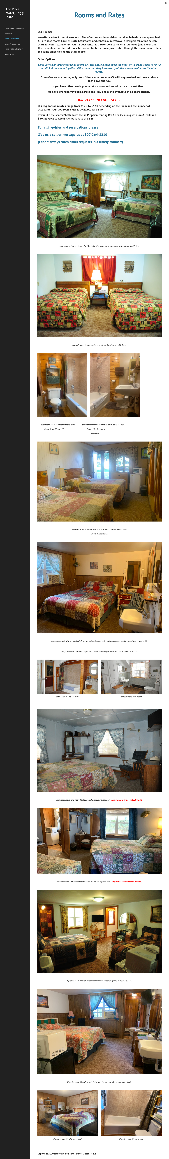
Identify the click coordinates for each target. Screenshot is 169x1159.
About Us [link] (8, 34)
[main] (99, 15)
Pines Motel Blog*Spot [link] (14, 49)
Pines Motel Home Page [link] (14, 29)
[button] (166, 3)
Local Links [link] (9, 54)
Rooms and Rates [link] (12, 39)
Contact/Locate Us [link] (12, 44)
